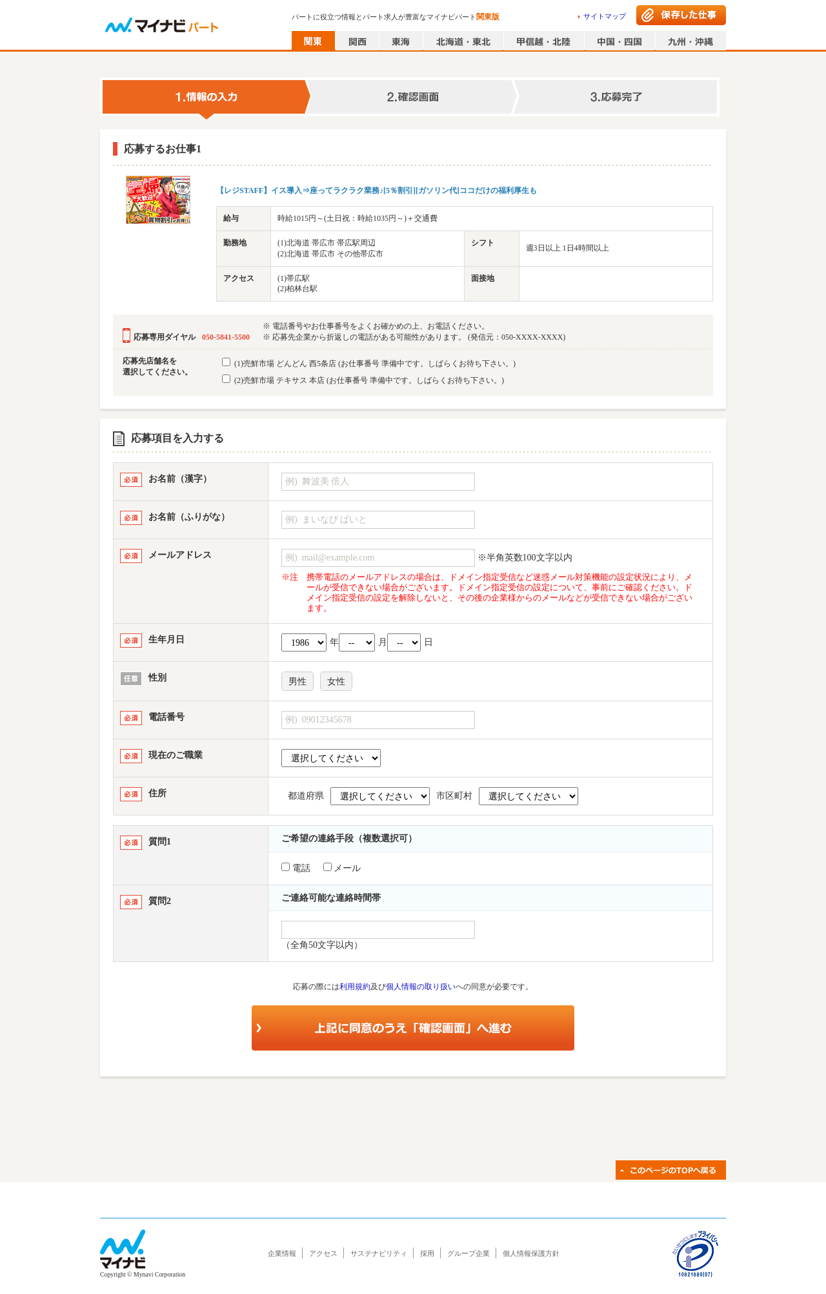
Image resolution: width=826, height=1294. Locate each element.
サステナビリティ (378, 1253)
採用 (427, 1253)
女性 (336, 681)
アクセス (323, 1253)
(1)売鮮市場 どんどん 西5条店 (369, 363)
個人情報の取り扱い (421, 986)
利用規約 (354, 986)
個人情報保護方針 (531, 1253)
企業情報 (282, 1253)
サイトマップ (604, 16)
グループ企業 (468, 1253)
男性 (297, 681)
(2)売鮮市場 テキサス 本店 (363, 380)
